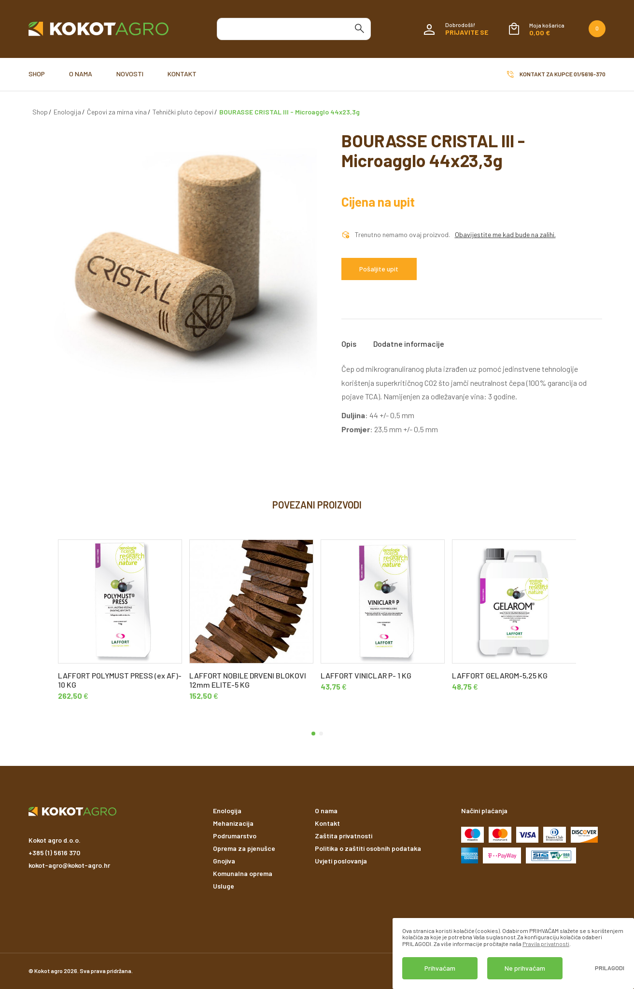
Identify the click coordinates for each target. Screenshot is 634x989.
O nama (80, 74)
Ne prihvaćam (525, 968)
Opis (348, 344)
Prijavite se (466, 32)
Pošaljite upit (378, 269)
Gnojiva (224, 861)
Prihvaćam (439, 968)
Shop (36, 74)
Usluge (223, 886)
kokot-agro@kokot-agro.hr (69, 865)
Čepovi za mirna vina (117, 112)
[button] (313, 733)
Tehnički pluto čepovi (183, 112)
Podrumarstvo (234, 836)
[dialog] (513, 953)
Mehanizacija (233, 823)
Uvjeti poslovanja (341, 861)
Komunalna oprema (242, 873)
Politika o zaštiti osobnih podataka (368, 848)
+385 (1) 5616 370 (54, 852)
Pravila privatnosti (545, 943)
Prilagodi (609, 968)
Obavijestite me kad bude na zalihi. (505, 235)
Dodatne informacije (408, 344)
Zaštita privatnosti (343, 836)
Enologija (67, 112)
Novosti (129, 74)
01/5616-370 (590, 74)
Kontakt (182, 74)
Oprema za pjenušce (244, 848)
